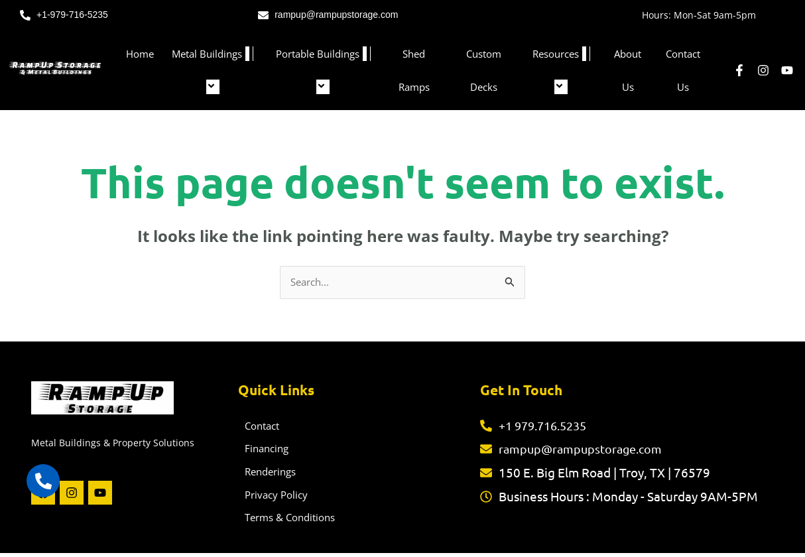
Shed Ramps (414, 70)
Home (140, 53)
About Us (627, 70)
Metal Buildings (212, 70)
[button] (247, 53)
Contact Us (683, 70)
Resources (561, 70)
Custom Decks (483, 70)
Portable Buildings (323, 70)
